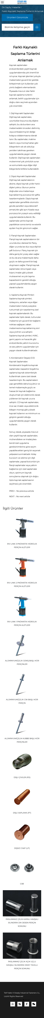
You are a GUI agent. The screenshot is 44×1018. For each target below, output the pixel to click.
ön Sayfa (6, 7)
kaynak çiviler (28, 184)
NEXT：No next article (19, 496)
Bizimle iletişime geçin (22, 27)
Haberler (16, 7)
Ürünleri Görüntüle (17, 17)
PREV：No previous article (21, 491)
